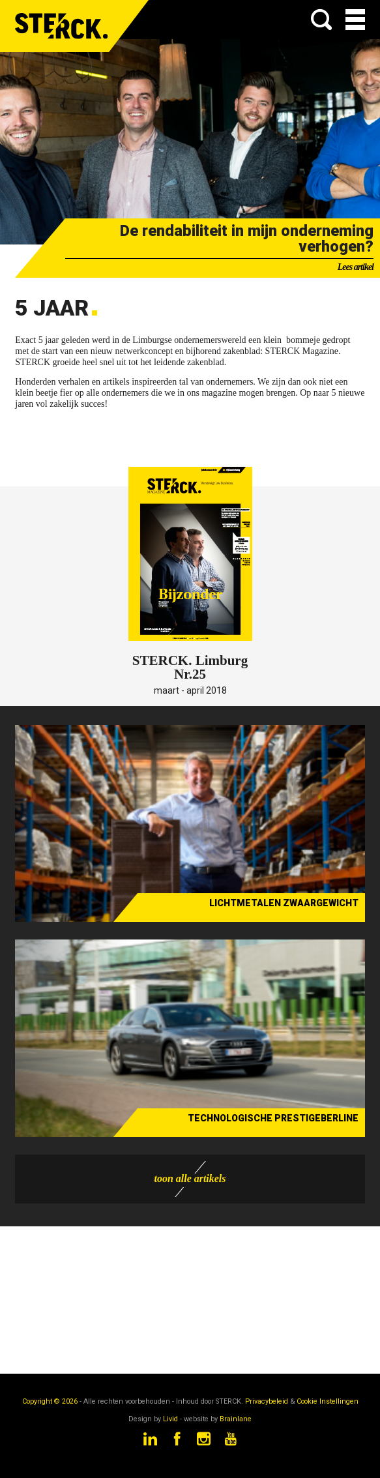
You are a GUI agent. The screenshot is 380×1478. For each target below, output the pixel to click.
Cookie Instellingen (327, 1401)
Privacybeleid (266, 1401)
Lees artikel (355, 267)
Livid (170, 1419)
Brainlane (236, 1419)
